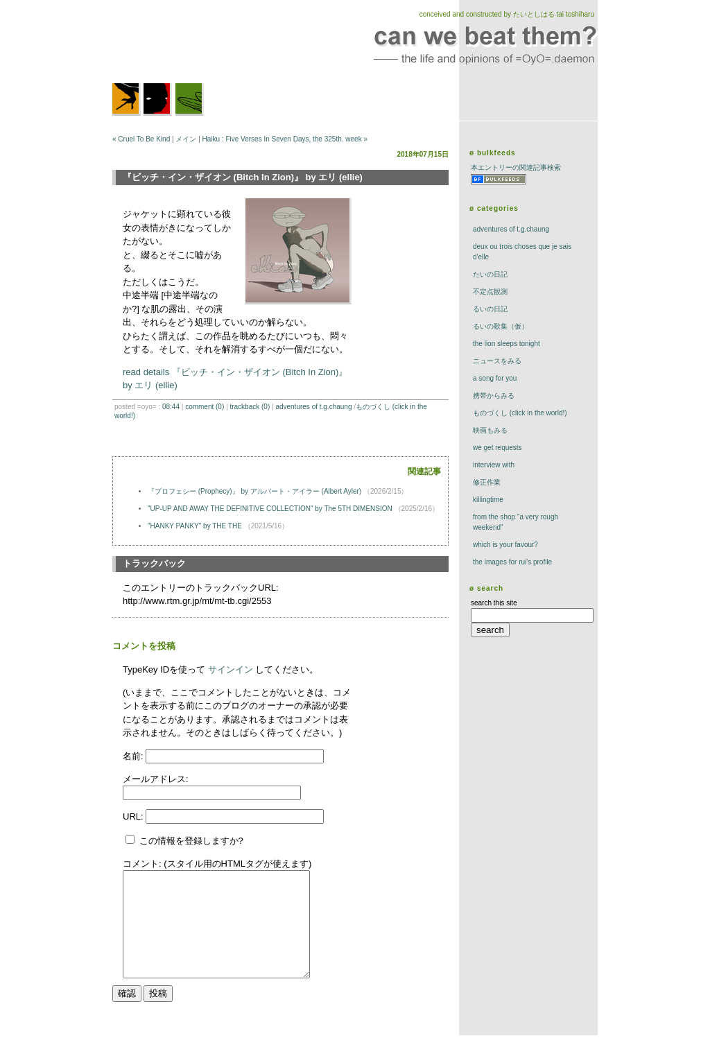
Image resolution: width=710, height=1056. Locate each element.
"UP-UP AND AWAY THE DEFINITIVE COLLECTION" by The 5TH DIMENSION (270, 508)
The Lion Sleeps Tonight (506, 343)
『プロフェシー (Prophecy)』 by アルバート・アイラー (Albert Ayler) (254, 491)
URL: (134, 816)
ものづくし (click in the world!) (520, 413)
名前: (134, 756)
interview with (493, 465)
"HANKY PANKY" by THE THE (195, 526)
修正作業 (487, 482)
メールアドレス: (156, 779)
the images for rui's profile (512, 562)
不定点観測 (490, 291)
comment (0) (204, 406)
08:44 (171, 406)
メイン (185, 139)
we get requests (497, 447)
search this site (494, 603)
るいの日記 (490, 309)
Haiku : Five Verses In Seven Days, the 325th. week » (284, 139)
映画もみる (490, 430)
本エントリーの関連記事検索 (516, 167)
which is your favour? (505, 544)
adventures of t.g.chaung (313, 406)
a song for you (495, 378)
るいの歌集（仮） (500, 326)
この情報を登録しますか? (184, 841)
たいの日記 (490, 274)
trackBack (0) (250, 406)
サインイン (230, 669)
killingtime (488, 499)
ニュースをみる (497, 361)
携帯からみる (493, 395)
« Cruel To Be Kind (141, 139)
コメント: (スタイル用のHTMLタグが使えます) (217, 863)
